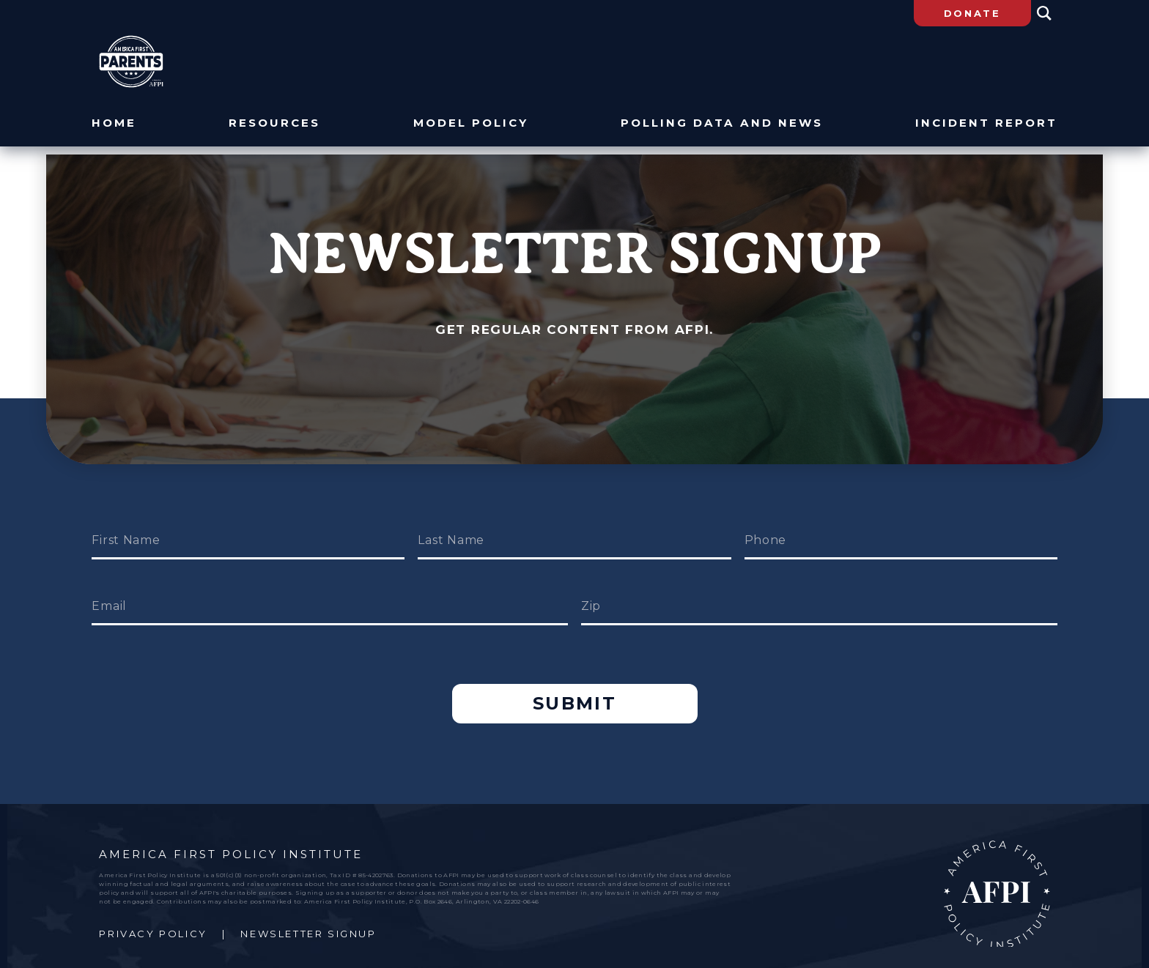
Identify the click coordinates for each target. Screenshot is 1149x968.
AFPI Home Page (997, 878)
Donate (972, 13)
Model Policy (471, 123)
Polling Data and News (722, 123)
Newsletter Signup (308, 918)
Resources (275, 123)
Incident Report (986, 123)
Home (114, 123)
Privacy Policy (153, 918)
